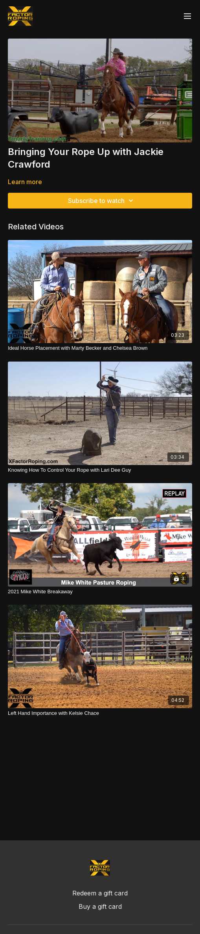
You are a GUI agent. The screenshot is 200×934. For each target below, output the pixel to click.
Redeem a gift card (100, 893)
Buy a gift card (100, 906)
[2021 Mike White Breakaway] (100, 592)
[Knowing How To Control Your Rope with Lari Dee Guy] (100, 470)
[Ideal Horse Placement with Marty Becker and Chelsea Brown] (100, 348)
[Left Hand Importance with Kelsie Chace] (100, 713)
